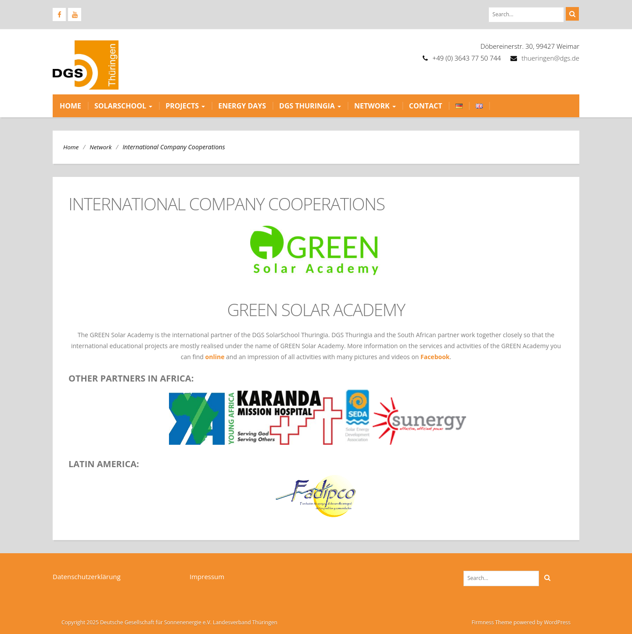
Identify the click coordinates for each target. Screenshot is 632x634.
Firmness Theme (491, 622)
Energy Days (242, 106)
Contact (425, 106)
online (215, 357)
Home (70, 106)
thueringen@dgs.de (550, 58)
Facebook (435, 357)
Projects (185, 106)
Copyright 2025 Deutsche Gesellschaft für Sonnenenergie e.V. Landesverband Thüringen (169, 622)
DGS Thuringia (310, 106)
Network (375, 106)
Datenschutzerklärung (87, 576)
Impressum (207, 576)
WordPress (557, 622)
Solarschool (123, 106)
